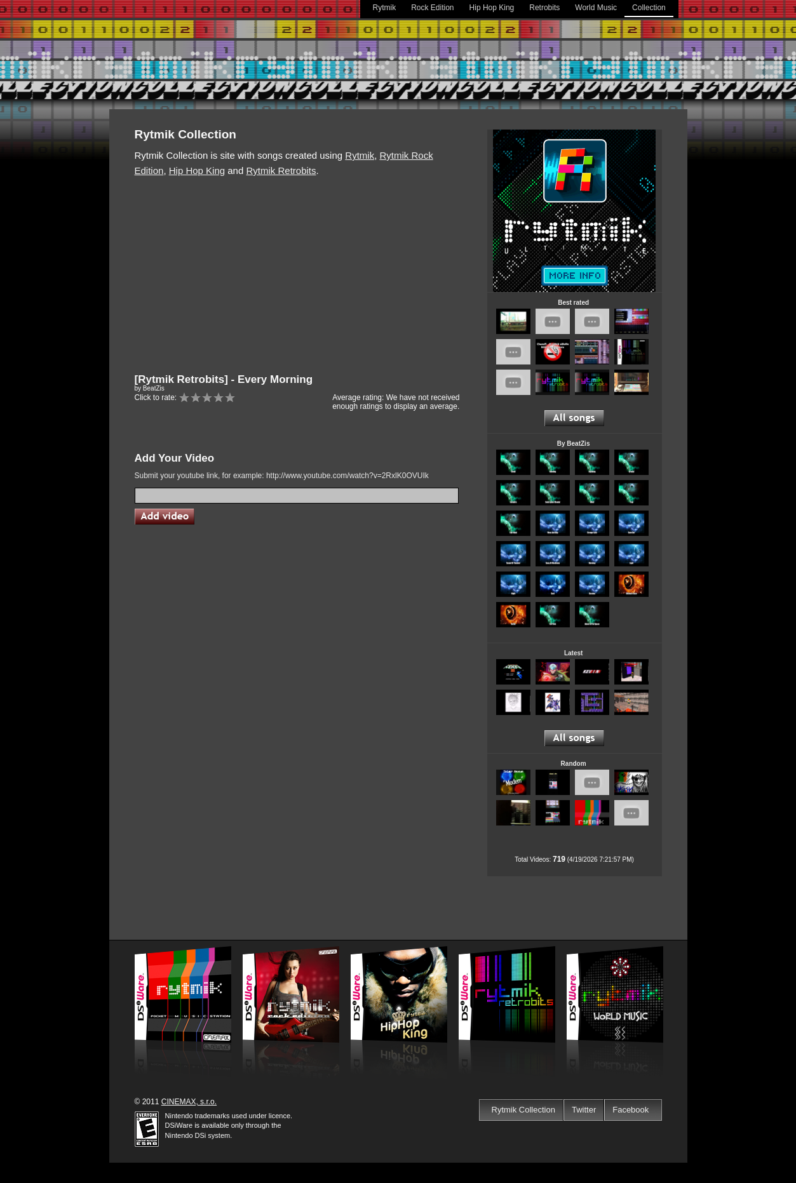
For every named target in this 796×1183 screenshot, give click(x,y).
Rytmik (384, 7)
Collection (649, 7)
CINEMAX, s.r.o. (189, 1101)
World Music (596, 7)
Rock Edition (432, 7)
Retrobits (544, 7)
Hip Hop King (492, 7)
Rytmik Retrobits (281, 170)
